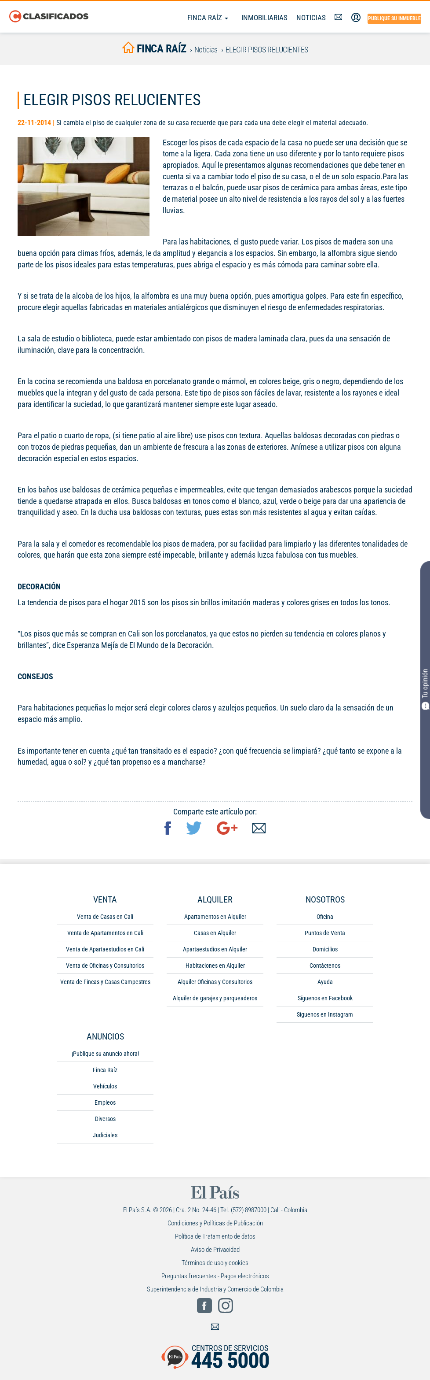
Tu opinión (425, 689)
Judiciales (105, 1136)
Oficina (325, 918)
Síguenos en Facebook (325, 999)
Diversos (105, 1120)
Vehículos (105, 1087)
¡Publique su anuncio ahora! (105, 1055)
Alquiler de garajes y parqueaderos (215, 999)
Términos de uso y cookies (215, 1265)
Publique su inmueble (394, 18)
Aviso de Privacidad (215, 1251)
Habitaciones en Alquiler (215, 967)
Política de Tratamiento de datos (215, 1238)
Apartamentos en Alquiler (215, 918)
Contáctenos (325, 967)
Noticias (311, 17)
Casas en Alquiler (215, 934)
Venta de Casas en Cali (105, 918)
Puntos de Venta (325, 934)
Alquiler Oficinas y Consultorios (215, 983)
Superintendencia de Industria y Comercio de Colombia (215, 1291)
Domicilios (325, 951)
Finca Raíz (207, 17)
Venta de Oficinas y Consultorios (105, 967)
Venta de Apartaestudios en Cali (105, 951)
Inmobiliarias (264, 17)
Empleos (105, 1104)
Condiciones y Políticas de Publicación (215, 1225)
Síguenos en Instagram (325, 1016)
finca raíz (154, 49)
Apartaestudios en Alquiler (215, 951)
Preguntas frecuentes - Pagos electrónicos (215, 1278)
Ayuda (325, 983)
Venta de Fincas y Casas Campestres (105, 983)
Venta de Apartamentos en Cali (105, 934)
